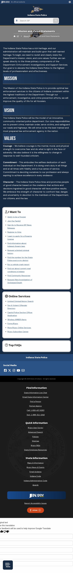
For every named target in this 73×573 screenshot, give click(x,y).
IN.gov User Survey (35, 400)
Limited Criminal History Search (20, 280)
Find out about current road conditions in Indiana (27, 253)
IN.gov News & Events (35, 440)
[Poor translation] (6, 504)
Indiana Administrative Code (35, 453)
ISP (18, 36)
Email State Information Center (36, 370)
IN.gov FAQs (35, 418)
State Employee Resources (35, 422)
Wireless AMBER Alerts (16, 292)
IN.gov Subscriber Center (17, 304)
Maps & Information (35, 435)
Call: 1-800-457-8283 (35, 383)
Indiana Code (35, 449)
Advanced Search (35, 405)
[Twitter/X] (9, 342)
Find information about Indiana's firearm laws (25, 237)
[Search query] (35, 20)
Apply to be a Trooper (16, 217)
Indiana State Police (37, 15)
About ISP (27, 36)
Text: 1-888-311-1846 (36, 387)
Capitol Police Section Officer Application (24, 288)
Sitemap (35, 414)
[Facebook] (5, 342)
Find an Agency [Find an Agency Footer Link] (35, 378)
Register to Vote (14, 229)
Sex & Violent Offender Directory (21, 284)
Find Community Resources (18, 257)
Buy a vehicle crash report (18, 249)
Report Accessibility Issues (35, 476)
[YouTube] (18, 342)
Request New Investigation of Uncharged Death (27, 261)
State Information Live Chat (35, 365)
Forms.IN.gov (12, 296)
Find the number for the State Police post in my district (30, 245)
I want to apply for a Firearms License (23, 233)
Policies (35, 409)
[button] (70, 2)
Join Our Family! (14, 221)
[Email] (23, 342)
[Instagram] (14, 342)
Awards (35, 458)
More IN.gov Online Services (19, 300)
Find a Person (35, 374)
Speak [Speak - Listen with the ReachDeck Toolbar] (35, 483)
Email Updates (35, 444)
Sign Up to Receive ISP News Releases (23, 225)
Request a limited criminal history (21, 241)
